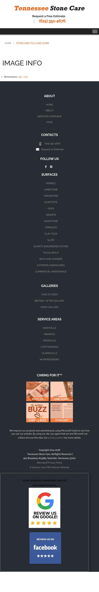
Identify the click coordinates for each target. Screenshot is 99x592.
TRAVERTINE (51, 195)
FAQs (50, 122)
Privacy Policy (54, 462)
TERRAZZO (51, 227)
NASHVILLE (49, 328)
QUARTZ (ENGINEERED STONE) (50, 246)
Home (8, 43)
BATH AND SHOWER (50, 259)
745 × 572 (23, 76)
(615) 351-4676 (52, 21)
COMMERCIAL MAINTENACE (51, 271)
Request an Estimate (52, 149)
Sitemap (41, 462)
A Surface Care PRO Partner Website (49, 467)
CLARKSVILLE (49, 353)
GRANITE (51, 214)
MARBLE (51, 183)
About (49, 110)
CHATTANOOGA (49, 346)
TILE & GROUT (51, 252)
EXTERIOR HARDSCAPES (51, 265)
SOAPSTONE (51, 221)
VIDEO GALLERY (49, 307)
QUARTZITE (50, 202)
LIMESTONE (51, 189)
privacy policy (55, 437)
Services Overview (49, 116)
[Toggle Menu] (94, 31)
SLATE (50, 240)
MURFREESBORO (49, 359)
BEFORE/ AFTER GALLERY (49, 300)
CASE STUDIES (49, 294)
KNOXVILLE (49, 340)
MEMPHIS (49, 334)
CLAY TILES (51, 233)
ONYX (51, 208)
